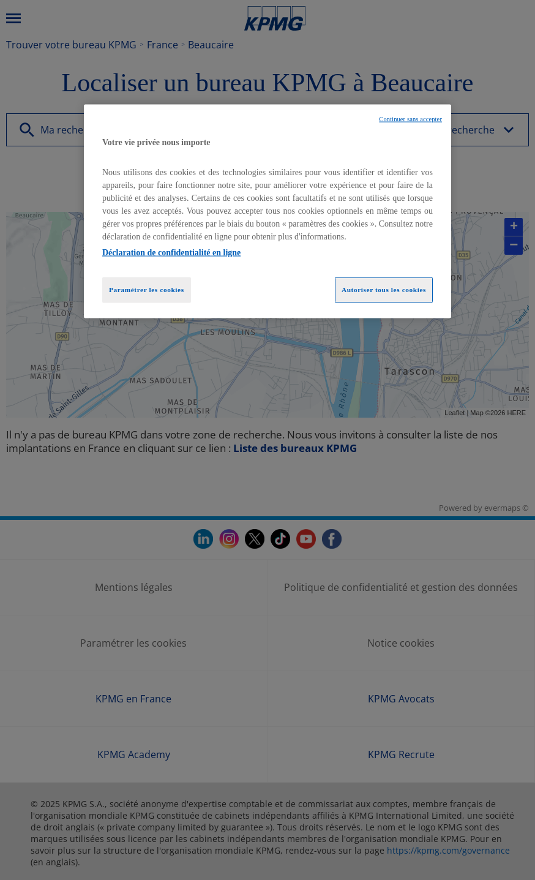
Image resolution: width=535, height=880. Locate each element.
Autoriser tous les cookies (384, 289)
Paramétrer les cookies (146, 289)
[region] (267, 211)
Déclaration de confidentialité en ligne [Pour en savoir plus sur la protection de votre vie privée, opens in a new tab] (171, 252)
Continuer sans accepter (410, 118)
